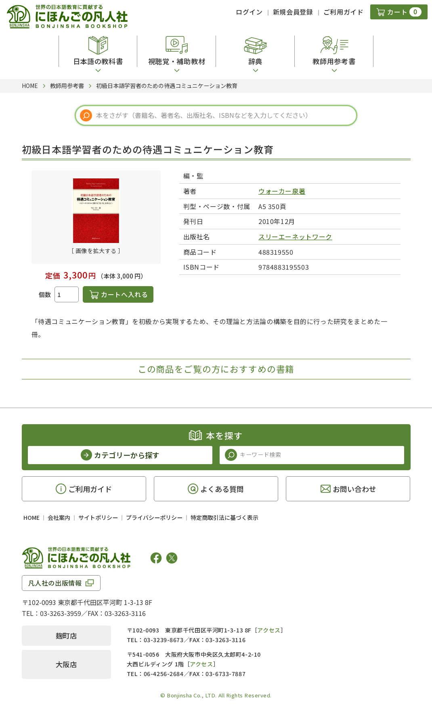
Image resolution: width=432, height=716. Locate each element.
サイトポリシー (98, 517)
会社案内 (59, 517)
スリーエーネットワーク (295, 236)
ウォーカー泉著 (281, 191)
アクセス (268, 630)
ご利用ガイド (343, 12)
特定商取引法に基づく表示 (224, 517)
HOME (31, 517)
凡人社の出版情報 (55, 583)
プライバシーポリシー (154, 517)
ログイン (249, 12)
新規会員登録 (293, 12)
